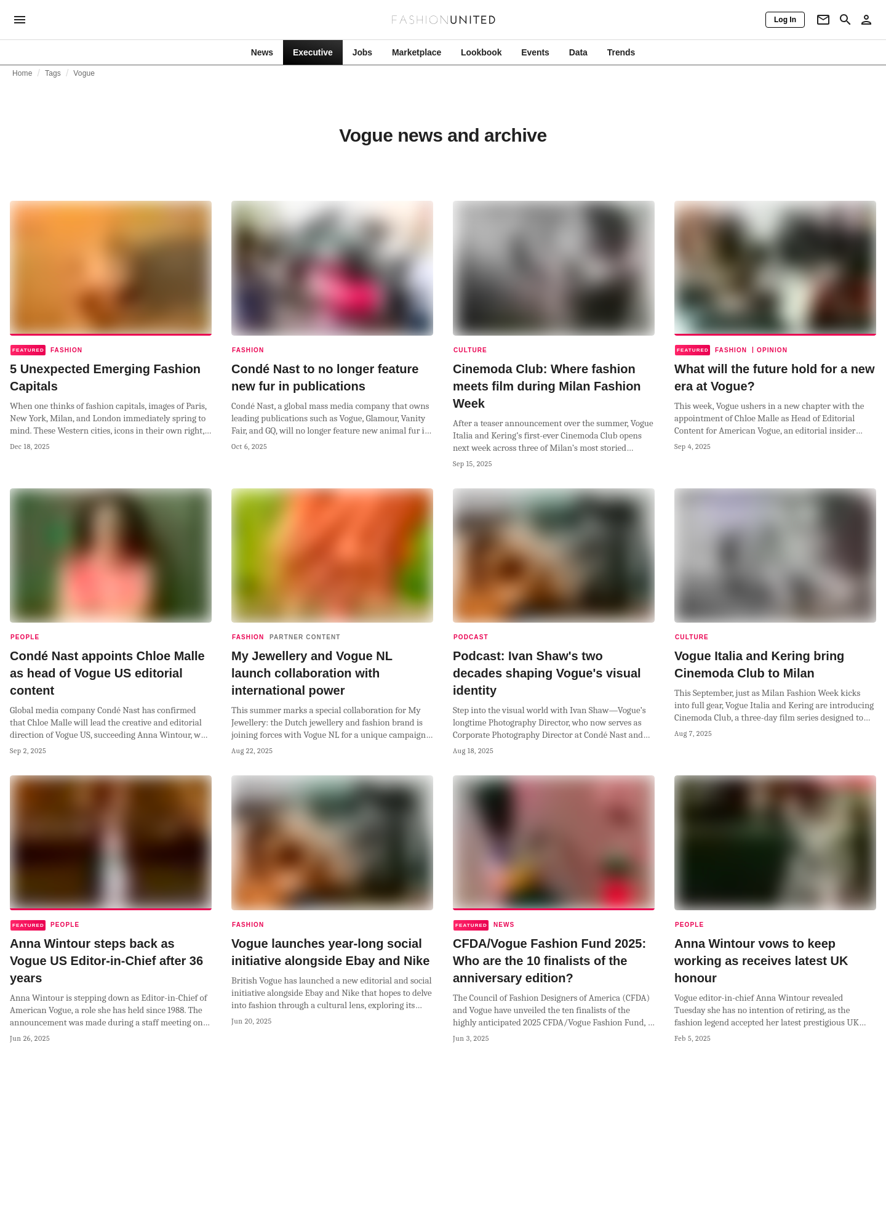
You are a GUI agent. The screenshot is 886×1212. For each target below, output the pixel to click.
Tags (53, 73)
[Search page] (845, 19)
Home (22, 73)
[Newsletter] (823, 19)
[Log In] (785, 20)
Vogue (84, 73)
